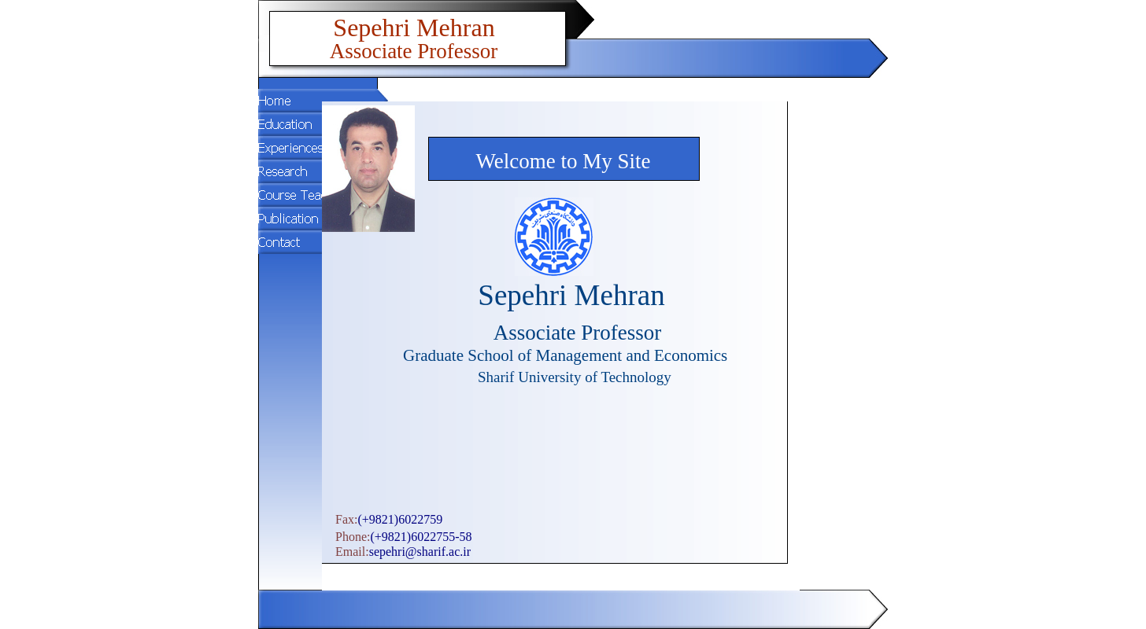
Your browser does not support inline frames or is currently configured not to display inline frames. (561, 345)
